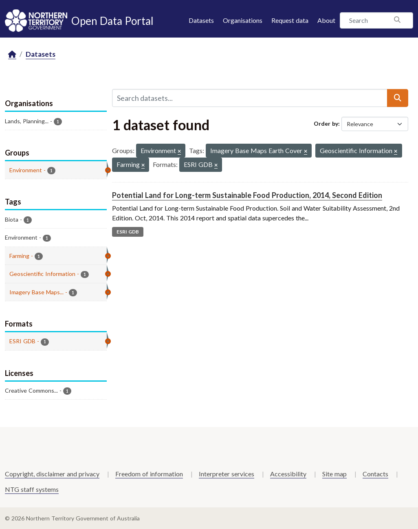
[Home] (12, 54)
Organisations (242, 20)
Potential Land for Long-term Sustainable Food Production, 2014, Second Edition (247, 195)
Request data (289, 20)
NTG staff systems (32, 489)
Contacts (375, 474)
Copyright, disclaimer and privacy (52, 474)
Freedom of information (149, 474)
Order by (326, 123)
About (326, 20)
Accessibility (288, 474)
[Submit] (397, 98)
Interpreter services (226, 474)
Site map (334, 474)
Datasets (201, 20)
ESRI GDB (128, 232)
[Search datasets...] (250, 98)
